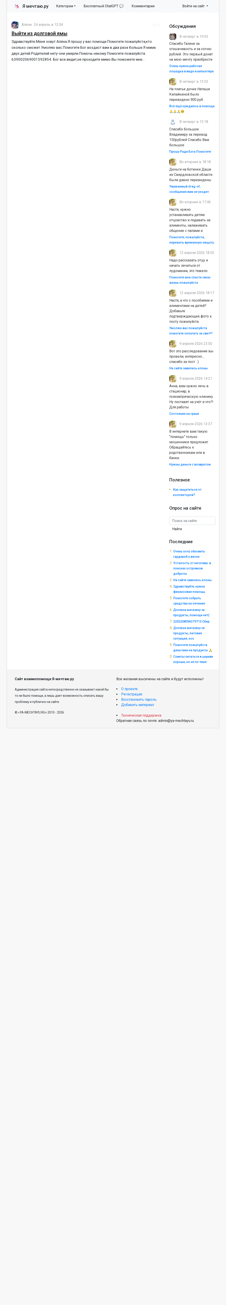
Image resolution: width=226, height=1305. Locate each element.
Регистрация (131, 694)
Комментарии (143, 6)
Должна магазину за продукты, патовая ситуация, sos (189, 633)
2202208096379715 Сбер (191, 621)
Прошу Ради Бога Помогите (190, 151)
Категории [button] (64, 6)
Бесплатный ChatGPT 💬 (104, 6)
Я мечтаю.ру (31, 6)
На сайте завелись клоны (188, 368)
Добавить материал (137, 705)
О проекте (129, 689)
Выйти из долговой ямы (39, 33)
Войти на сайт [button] (193, 6)
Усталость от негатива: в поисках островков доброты (192, 568)
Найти (177, 529)
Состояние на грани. (184, 413)
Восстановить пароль (138, 699)
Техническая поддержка (141, 715)
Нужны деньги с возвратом (190, 464)
